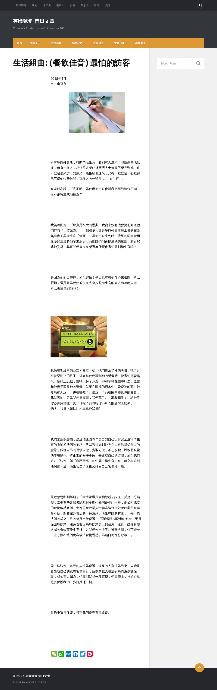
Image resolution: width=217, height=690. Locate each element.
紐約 (34, 5)
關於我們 (77, 43)
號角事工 (35, 43)
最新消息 (98, 43)
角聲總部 (21, 5)
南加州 (60, 5)
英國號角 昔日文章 (34, 21)
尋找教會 (140, 43)
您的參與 (56, 43)
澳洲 (107, 5)
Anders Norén (36, 682)
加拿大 (85, 5)
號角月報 (119, 43)
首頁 (19, 43)
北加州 (47, 5)
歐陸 (97, 5)
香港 (72, 5)
